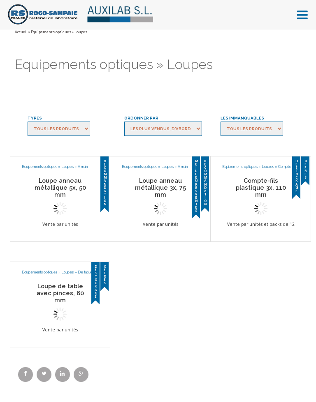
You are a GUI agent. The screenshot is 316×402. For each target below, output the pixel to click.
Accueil (21, 32)
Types (35, 118)
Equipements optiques (51, 32)
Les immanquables (242, 118)
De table (85, 272)
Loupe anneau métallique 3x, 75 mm (160, 187)
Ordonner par (141, 118)
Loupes (67, 167)
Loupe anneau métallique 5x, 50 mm (60, 187)
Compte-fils (287, 167)
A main (83, 167)
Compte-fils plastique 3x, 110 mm (261, 187)
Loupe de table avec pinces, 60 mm (60, 293)
